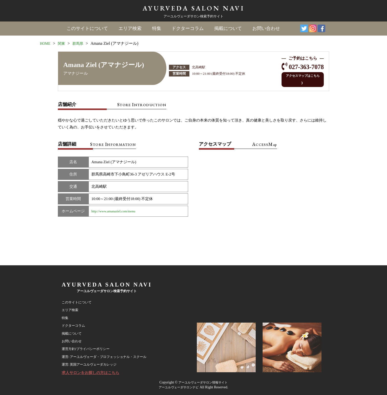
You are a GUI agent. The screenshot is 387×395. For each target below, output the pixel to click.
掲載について (227, 28)
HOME (46, 43)
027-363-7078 (302, 67)
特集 (156, 28)
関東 (63, 43)
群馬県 (81, 43)
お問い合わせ (265, 28)
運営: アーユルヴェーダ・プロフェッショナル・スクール (110, 353)
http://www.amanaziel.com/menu (116, 205)
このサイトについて (87, 28)
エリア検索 (130, 28)
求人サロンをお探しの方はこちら (94, 371)
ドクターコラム (187, 28)
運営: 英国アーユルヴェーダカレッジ (93, 362)
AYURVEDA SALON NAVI (193, 8)
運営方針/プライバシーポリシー (89, 344)
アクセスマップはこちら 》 (299, 76)
